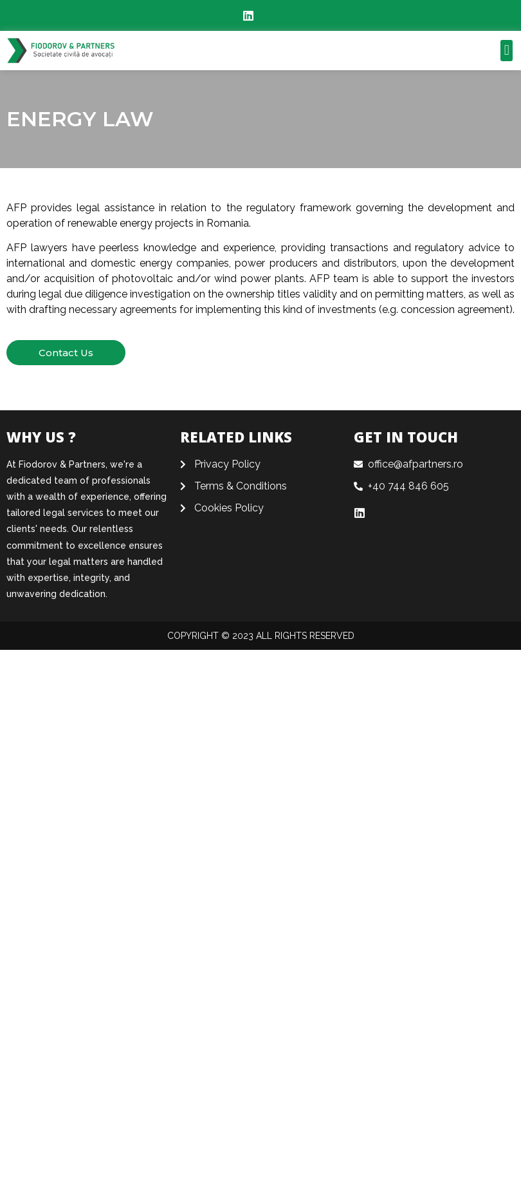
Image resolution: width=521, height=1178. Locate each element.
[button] (506, 50)
